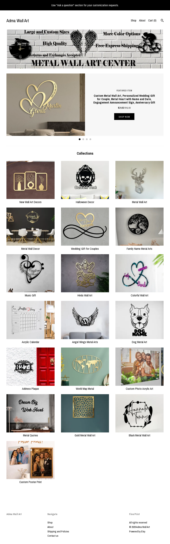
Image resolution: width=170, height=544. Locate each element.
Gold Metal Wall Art (85, 433)
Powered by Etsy (137, 531)
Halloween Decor (85, 200)
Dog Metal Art (139, 340)
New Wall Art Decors (30, 200)
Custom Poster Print (30, 480)
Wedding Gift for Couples (85, 246)
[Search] (162, 21)
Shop (133, 20)
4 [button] (90, 139)
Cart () (152, 20)
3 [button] (87, 139)
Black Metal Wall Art (139, 433)
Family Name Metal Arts (139, 246)
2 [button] (83, 139)
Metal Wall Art (139, 200)
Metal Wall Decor (30, 246)
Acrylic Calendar (30, 340)
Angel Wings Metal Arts (85, 340)
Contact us (52, 535)
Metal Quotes (30, 433)
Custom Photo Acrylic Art (139, 387)
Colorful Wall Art (139, 293)
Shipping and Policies (58, 531)
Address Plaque (30, 387)
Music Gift (30, 293)
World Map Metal (85, 387)
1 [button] (80, 139)
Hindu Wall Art (85, 293)
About (142, 20)
